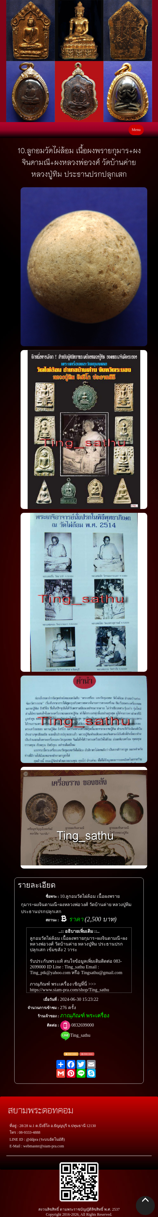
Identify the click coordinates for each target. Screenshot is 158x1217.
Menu (136, 129)
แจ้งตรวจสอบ (71, 1054)
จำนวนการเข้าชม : (43, 1008)
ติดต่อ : (53, 1025)
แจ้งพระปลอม (86, 1054)
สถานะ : (52, 920)
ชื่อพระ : (52, 896)
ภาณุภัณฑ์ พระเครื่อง (84, 1016)
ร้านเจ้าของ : (48, 1016)
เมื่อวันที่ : (51, 999)
